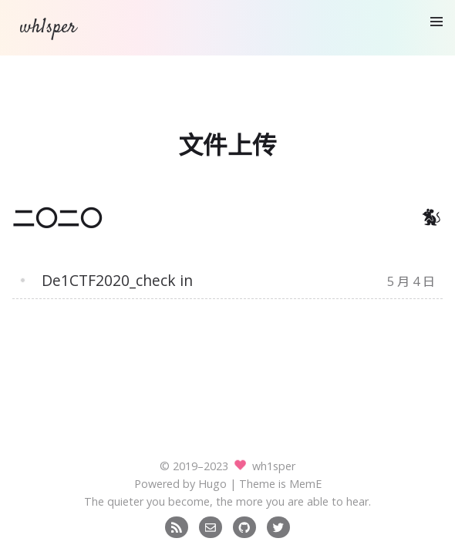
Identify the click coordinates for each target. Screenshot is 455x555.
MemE (305, 483)
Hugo (212, 483)
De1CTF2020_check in (117, 280)
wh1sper (47, 27)
